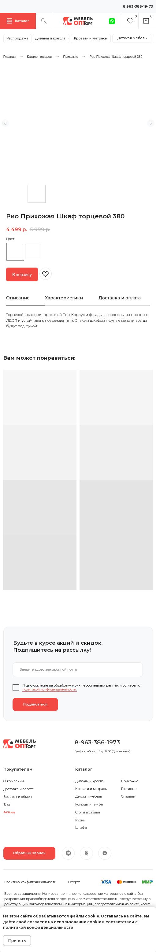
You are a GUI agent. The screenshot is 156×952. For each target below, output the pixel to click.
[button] (29, 853)
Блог (7, 805)
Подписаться (35, 704)
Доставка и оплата (18, 789)
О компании (13, 781)
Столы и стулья (87, 812)
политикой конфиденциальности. (49, 689)
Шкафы (81, 828)
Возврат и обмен (17, 797)
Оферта (74, 882)
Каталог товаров (39, 56)
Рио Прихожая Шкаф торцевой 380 (116, 56)
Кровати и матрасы (91, 789)
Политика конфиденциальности (30, 882)
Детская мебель (88, 796)
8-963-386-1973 (97, 742)
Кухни (80, 820)
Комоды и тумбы (89, 804)
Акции (9, 812)
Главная (9, 56)
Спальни (128, 796)
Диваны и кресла (89, 781)
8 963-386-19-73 (138, 7)
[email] (78, 669)
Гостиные (128, 789)
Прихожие (70, 56)
